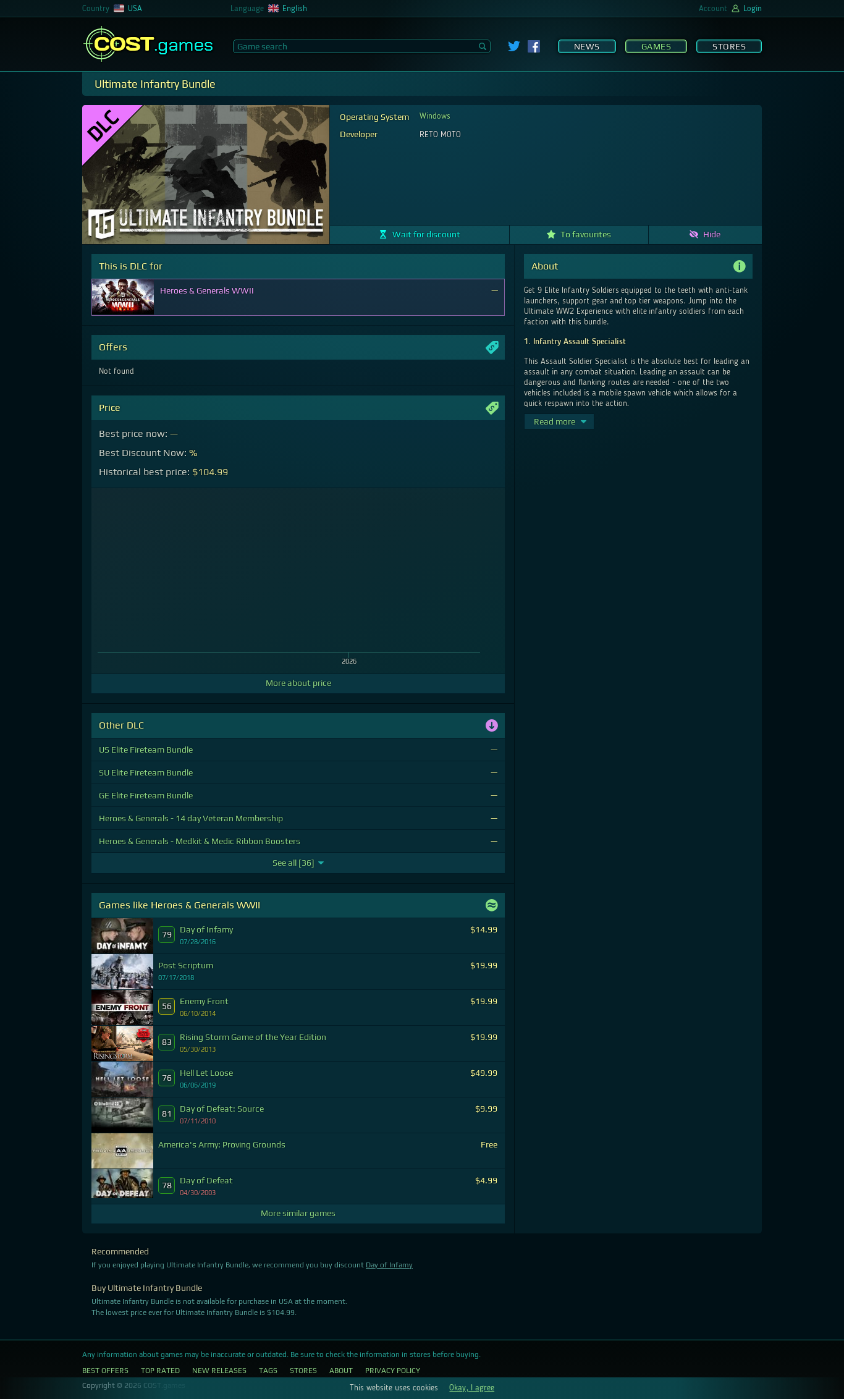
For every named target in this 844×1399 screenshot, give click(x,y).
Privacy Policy (392, 1370)
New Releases (219, 1370)
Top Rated (160, 1370)
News (587, 46)
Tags (268, 1370)
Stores (729, 46)
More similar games (298, 1213)
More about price (298, 683)
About (341, 1370)
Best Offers (105, 1370)
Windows (435, 116)
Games (656, 46)
